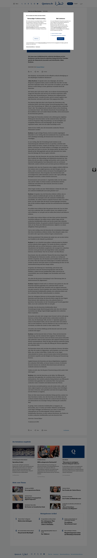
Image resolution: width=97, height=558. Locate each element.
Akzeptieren (60, 38)
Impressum (38, 46)
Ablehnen (36, 38)
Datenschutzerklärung (30, 27)
